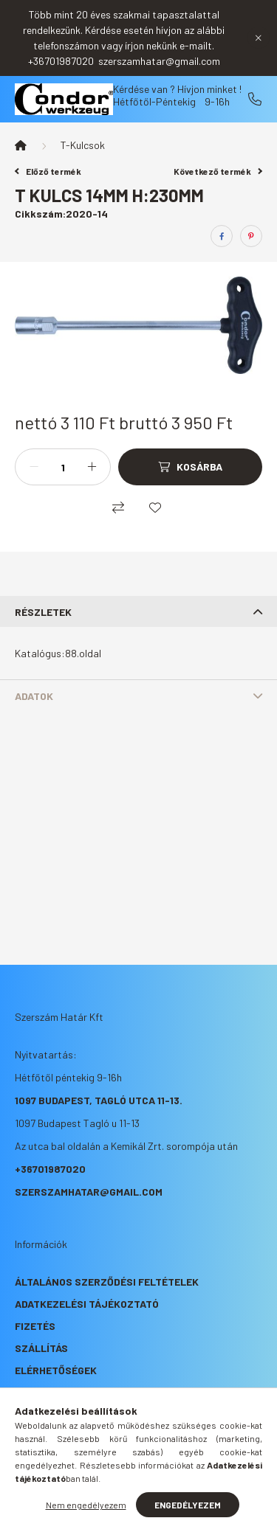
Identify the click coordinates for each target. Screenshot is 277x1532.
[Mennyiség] (63, 467)
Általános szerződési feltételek (107, 1281)
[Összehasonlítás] (118, 507)
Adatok (34, 696)
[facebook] (222, 236)
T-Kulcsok (83, 145)
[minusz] (34, 467)
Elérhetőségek (56, 1370)
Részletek (43, 612)
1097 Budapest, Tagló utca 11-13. (98, 1100)
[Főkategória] (21, 145)
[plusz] (92, 467)
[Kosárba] (190, 466)
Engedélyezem (187, 1505)
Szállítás (41, 1348)
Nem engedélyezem (86, 1505)
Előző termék (48, 171)
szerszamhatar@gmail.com (89, 1191)
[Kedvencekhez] (155, 507)
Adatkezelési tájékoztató (87, 1303)
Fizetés (35, 1326)
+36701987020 (255, 99)
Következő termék (218, 171)
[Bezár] (258, 38)
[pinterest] (251, 236)
